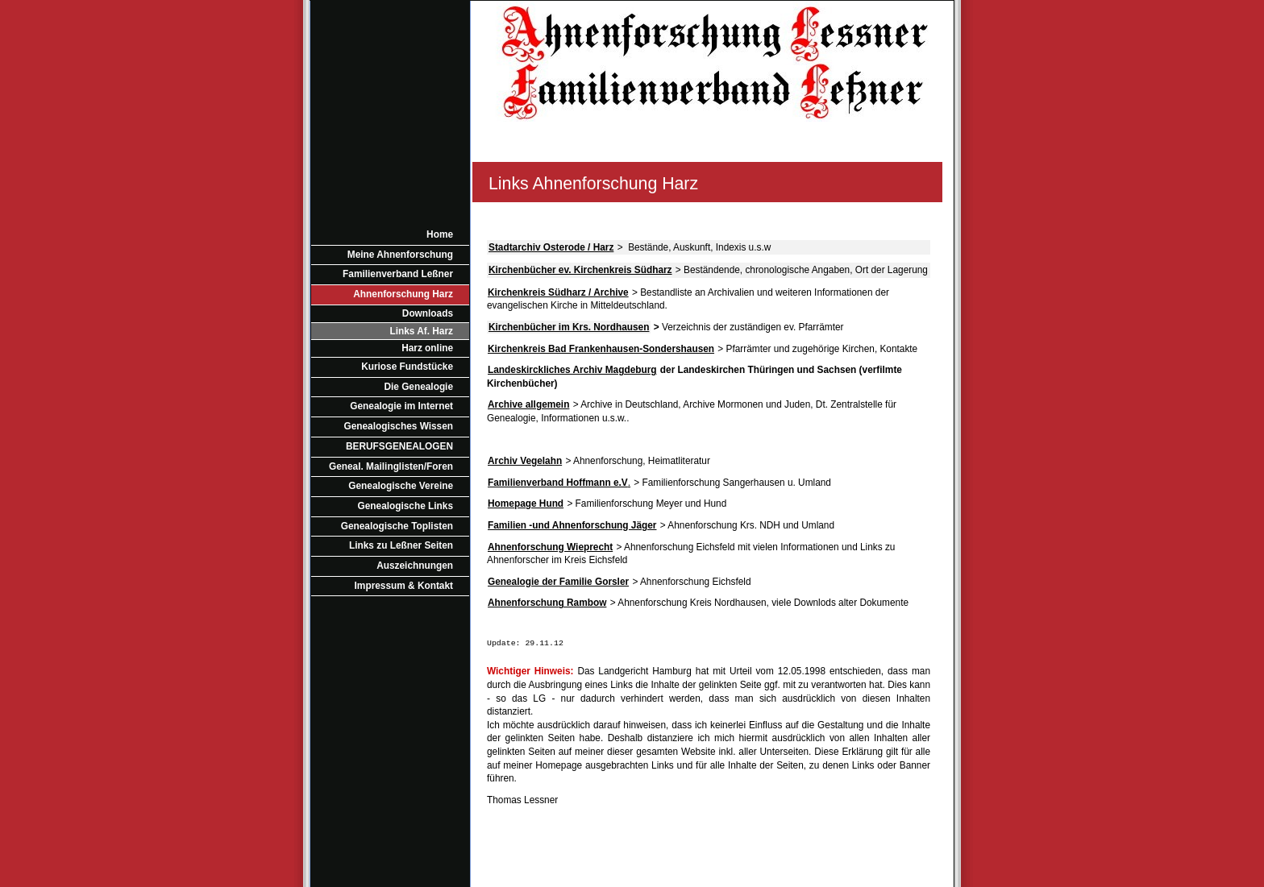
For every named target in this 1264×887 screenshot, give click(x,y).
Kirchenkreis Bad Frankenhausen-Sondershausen (601, 348)
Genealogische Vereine (400, 485)
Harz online (427, 348)
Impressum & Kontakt (404, 585)
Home (439, 234)
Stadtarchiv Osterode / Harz (551, 247)
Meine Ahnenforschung (400, 254)
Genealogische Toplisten (397, 526)
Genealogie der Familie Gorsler (558, 581)
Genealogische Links (405, 506)
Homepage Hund (525, 503)
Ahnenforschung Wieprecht (550, 547)
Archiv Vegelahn (525, 460)
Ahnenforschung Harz (403, 294)
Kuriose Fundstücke (407, 366)
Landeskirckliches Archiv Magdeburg (572, 369)
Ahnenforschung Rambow (547, 602)
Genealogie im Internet (401, 406)
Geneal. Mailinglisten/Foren (391, 466)
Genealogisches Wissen (399, 426)
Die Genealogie (418, 386)
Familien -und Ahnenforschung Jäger (572, 525)
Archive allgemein (528, 404)
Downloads (427, 313)
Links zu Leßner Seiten (401, 545)
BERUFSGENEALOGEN (399, 446)
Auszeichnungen (414, 565)
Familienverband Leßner (398, 274)
